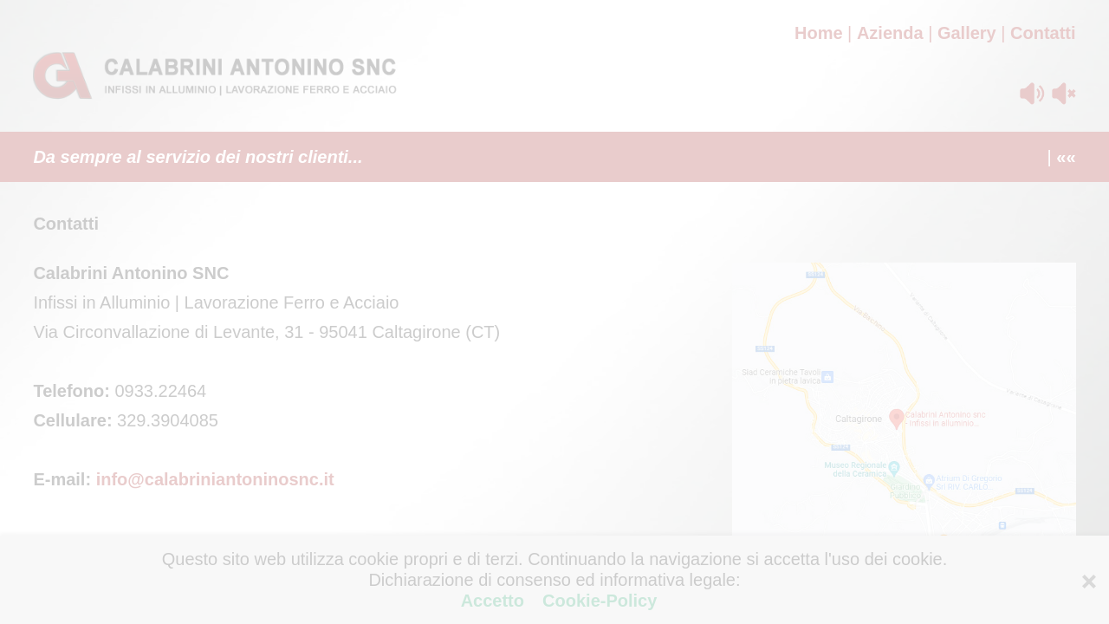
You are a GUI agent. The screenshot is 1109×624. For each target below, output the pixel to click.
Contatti (1043, 32)
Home (818, 32)
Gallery (966, 32)
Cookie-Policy (598, 600)
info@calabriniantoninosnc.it (215, 479)
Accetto (495, 600)
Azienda (890, 32)
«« (1065, 156)
